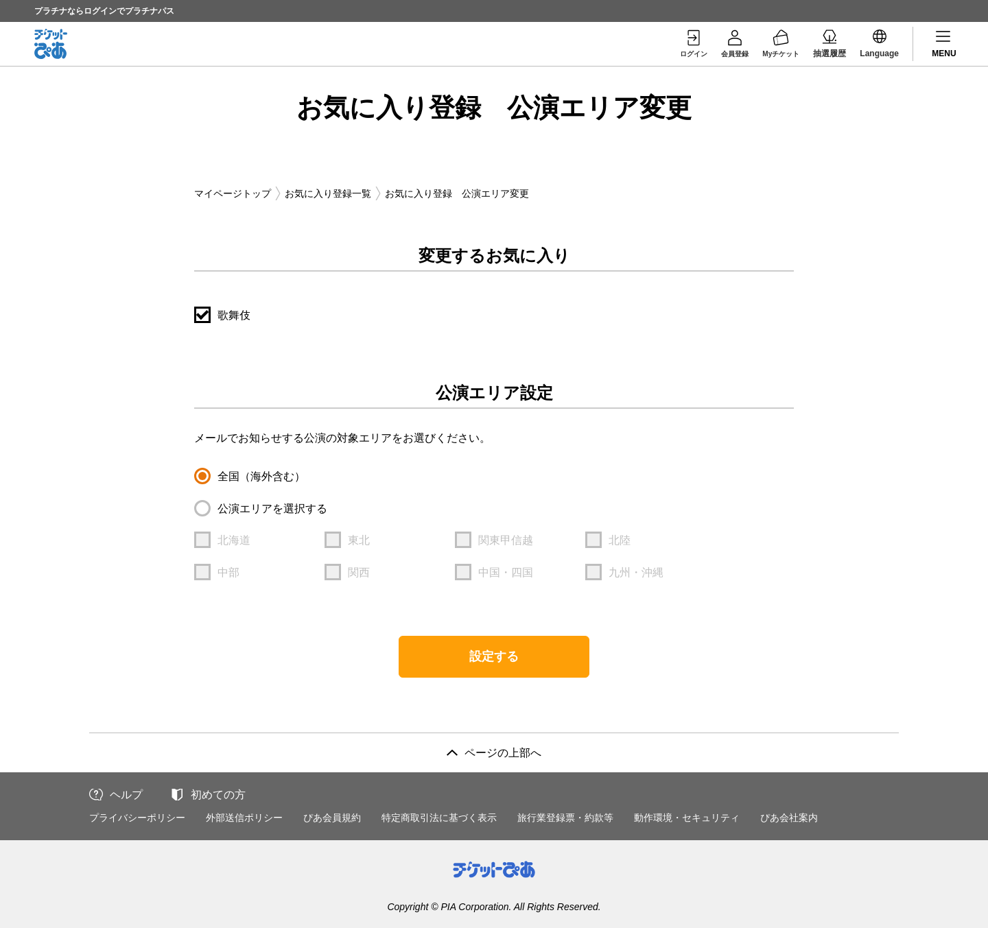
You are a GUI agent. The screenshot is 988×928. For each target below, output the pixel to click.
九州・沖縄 (636, 572)
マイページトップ (232, 193)
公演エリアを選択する (272, 508)
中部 (228, 572)
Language (879, 42)
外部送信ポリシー (244, 817)
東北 (359, 540)
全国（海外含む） (261, 476)
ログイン (678, 42)
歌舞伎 (233, 315)
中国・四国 (505, 572)
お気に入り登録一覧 (328, 193)
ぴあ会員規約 (332, 817)
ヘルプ (126, 794)
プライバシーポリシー (137, 817)
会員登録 (725, 42)
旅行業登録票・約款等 (565, 817)
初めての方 (218, 794)
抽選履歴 (829, 42)
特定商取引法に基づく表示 (439, 817)
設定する (494, 656)
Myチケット (777, 42)
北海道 (233, 540)
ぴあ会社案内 (789, 817)
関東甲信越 (505, 540)
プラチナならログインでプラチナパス (104, 11)
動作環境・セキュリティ (687, 817)
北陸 (620, 540)
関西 (359, 572)
